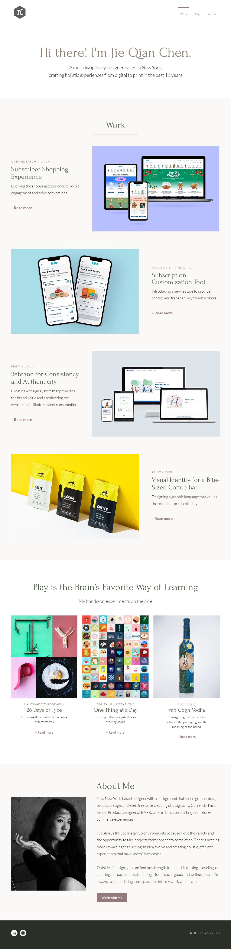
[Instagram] (23, 933)
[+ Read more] (21, 208)
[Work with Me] (112, 897)
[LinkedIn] (14, 933)
